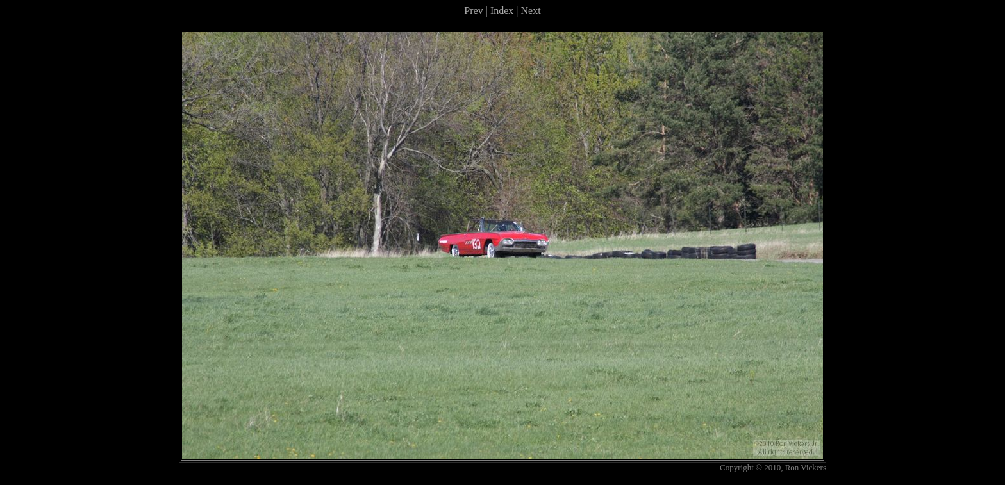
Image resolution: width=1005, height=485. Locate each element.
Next (531, 10)
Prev (473, 10)
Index (501, 10)
